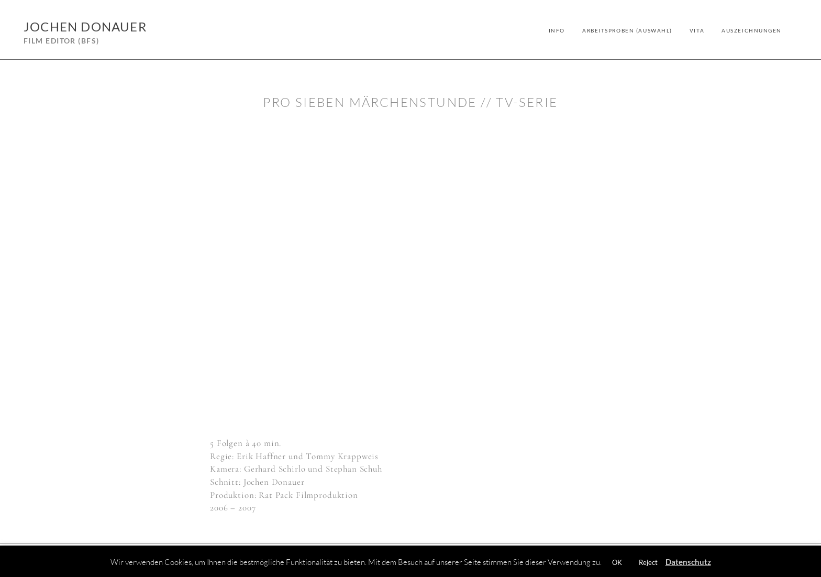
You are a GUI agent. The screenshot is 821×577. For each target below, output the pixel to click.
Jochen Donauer (85, 26)
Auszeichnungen (752, 30)
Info (557, 30)
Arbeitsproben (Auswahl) (627, 30)
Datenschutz (688, 562)
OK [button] (617, 562)
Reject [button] (648, 562)
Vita (697, 30)
